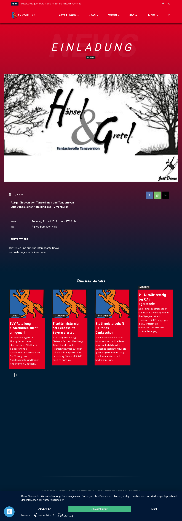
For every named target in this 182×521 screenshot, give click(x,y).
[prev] (97, 3)
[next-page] (16, 375)
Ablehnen (44, 508)
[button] (169, 15)
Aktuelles (90, 57)
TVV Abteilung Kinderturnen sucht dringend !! (24, 328)
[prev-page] (11, 375)
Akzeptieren (100, 508)
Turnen (14, 315)
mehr (154, 508)
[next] (103, 3)
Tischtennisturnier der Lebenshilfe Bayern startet (66, 328)
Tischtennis (59, 315)
